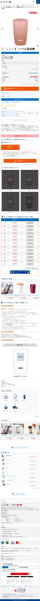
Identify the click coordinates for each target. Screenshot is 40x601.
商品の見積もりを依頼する (8, 92)
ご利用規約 (13, 586)
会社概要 (25, 586)
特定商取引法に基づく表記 (6, 586)
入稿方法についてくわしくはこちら (30, 164)
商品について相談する (7, 96)
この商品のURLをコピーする (21, 99)
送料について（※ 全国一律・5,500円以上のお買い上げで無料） (28, 268)
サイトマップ (36, 586)
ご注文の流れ (37, 416)
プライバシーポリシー (19, 586)
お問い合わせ (31, 586)
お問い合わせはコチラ (19, 573)
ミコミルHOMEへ (20, 494)
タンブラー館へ (36, 488)
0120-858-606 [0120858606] (24, 567)
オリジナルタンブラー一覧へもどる (20, 447)
